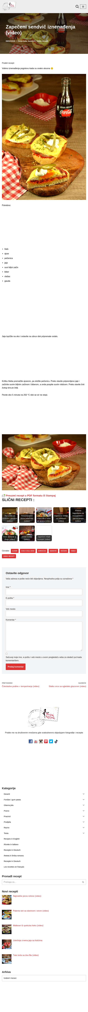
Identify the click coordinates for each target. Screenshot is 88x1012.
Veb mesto (10, 608)
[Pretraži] (77, 6)
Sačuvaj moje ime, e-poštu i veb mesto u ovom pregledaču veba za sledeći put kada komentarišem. (44, 657)
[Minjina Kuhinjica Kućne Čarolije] (9, 6)
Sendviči (31, 41)
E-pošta (10, 597)
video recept (9, 555)
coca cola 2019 (27, 550)
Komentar (11, 618)
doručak (42, 550)
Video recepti (42, 41)
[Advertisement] (44, 227)
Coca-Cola (22, 41)
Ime (8, 586)
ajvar (14, 550)
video (72, 550)
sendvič (52, 550)
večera (63, 550)
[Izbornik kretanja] (83, 6)
